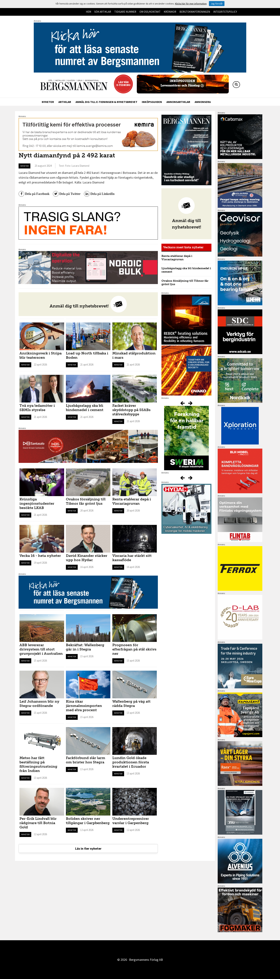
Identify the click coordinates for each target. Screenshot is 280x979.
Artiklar (64, 102)
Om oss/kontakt (150, 11)
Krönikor (170, 11)
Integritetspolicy (225, 11)
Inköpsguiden (152, 102)
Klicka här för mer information (191, 3)
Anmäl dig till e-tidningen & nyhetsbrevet (106, 102)
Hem (88, 11)
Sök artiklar (102, 11)
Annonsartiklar (178, 102)
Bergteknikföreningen (194, 11)
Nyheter (48, 102)
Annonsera (203, 102)
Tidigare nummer (125, 11)
